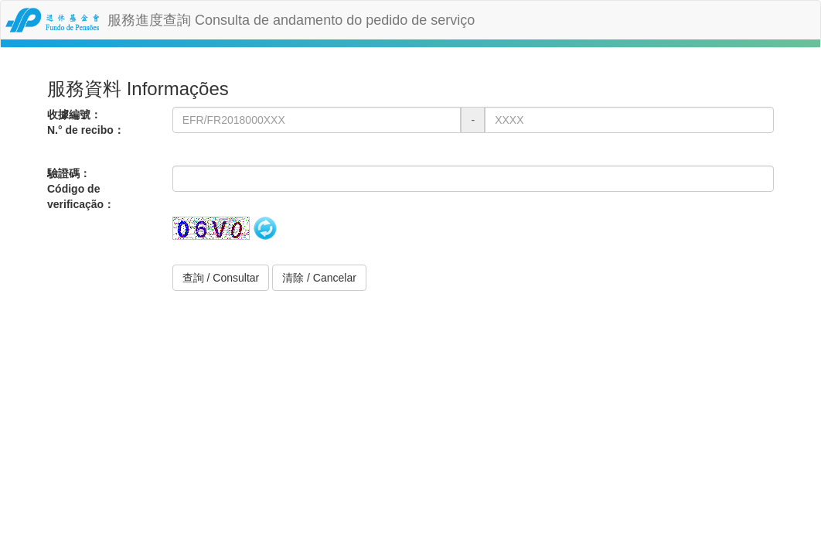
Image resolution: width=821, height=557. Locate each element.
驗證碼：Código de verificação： (80, 188)
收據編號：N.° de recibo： (85, 122)
